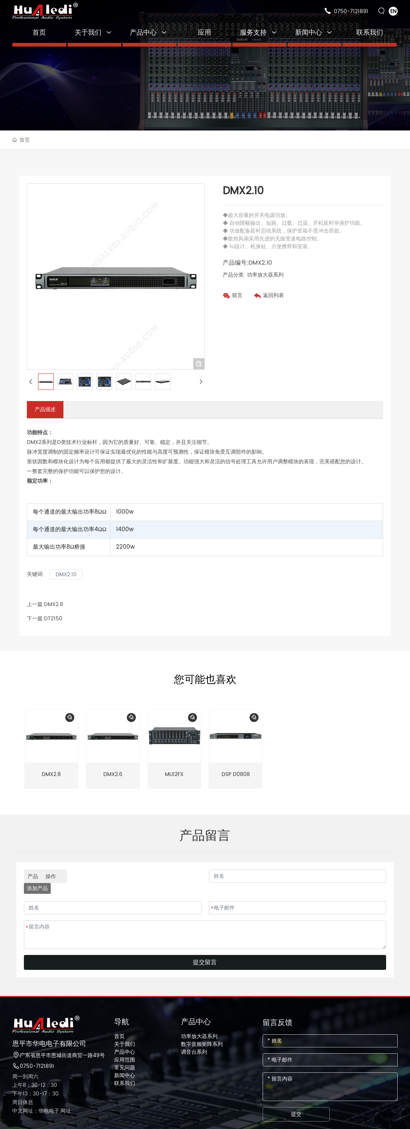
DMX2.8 (53, 604)
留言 (237, 295)
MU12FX (174, 774)
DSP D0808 (236, 774)
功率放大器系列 (265, 275)
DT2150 (53, 618)
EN (393, 11)
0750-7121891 (351, 11)
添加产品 (37, 888)
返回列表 (273, 295)
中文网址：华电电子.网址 (41, 1111)
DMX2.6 (112, 774)
